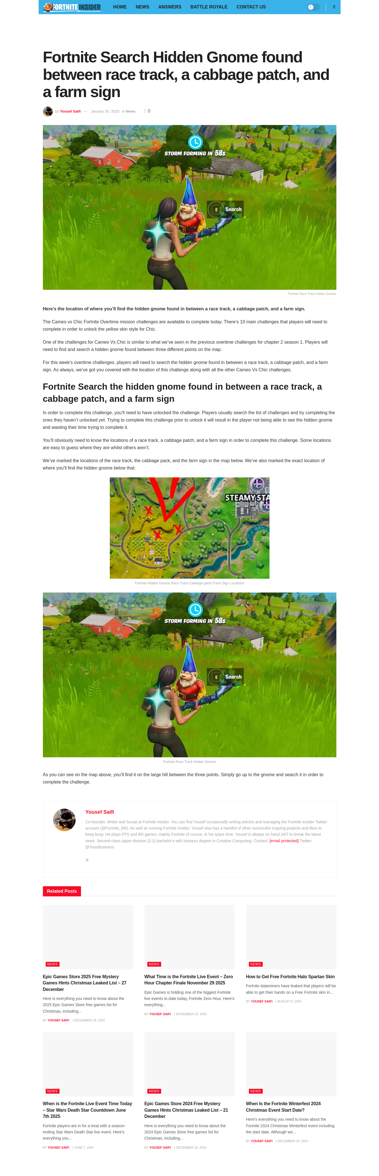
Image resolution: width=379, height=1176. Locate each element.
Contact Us (251, 7)
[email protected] (284, 841)
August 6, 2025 (288, 1001)
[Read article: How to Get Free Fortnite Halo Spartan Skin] (291, 937)
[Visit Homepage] (72, 7)
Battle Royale (209, 7)
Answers (169, 7)
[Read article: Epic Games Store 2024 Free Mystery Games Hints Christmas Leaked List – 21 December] (189, 1064)
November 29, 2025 (190, 1014)
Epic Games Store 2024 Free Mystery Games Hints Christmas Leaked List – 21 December (186, 1110)
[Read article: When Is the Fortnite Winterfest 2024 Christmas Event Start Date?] (291, 1064)
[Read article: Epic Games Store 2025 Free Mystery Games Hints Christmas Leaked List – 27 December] (88, 937)
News (142, 7)
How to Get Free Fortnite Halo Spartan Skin (290, 976)
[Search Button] (334, 7)
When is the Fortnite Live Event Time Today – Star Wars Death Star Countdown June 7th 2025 (87, 1110)
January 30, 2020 (105, 111)
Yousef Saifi (70, 111)
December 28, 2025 (88, 1020)
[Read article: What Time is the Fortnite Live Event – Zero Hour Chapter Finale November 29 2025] (189, 937)
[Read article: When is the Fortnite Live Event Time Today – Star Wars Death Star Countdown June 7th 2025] (88, 1064)
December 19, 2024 (291, 1141)
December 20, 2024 (190, 1147)
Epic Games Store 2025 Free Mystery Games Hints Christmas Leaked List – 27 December (84, 983)
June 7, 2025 (83, 1147)
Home (120, 7)
